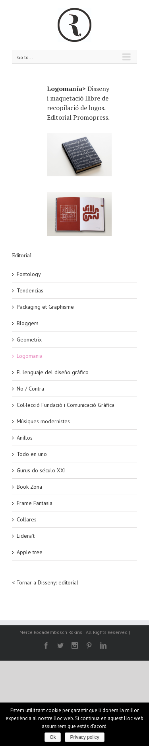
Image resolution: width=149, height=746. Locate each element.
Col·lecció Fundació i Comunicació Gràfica (65, 405)
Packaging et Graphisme (45, 306)
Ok (53, 737)
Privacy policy (84, 737)
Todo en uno (32, 454)
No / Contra (30, 388)
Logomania (30, 355)
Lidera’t (26, 535)
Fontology (29, 274)
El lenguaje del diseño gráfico (53, 372)
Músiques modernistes (43, 421)
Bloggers (28, 323)
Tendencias (30, 290)
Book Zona (29, 486)
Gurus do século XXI (41, 470)
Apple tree (30, 552)
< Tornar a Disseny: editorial (45, 582)
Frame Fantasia (34, 503)
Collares (27, 519)
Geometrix (29, 339)
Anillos (25, 437)
